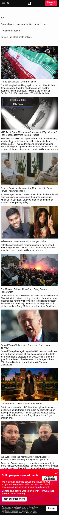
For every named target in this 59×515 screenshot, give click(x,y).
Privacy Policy (31, 513)
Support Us (51, 3)
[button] (4, 3)
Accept (51, 508)
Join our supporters (49, 478)
